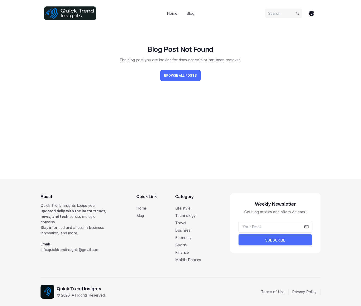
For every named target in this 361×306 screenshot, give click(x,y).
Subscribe (275, 240)
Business (182, 230)
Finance (182, 252)
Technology (185, 215)
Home (172, 13)
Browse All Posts (180, 75)
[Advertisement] (179, 139)
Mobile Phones (188, 259)
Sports (181, 245)
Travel (180, 223)
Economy (183, 237)
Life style (182, 208)
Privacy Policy (304, 291)
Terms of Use (273, 291)
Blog (190, 13)
